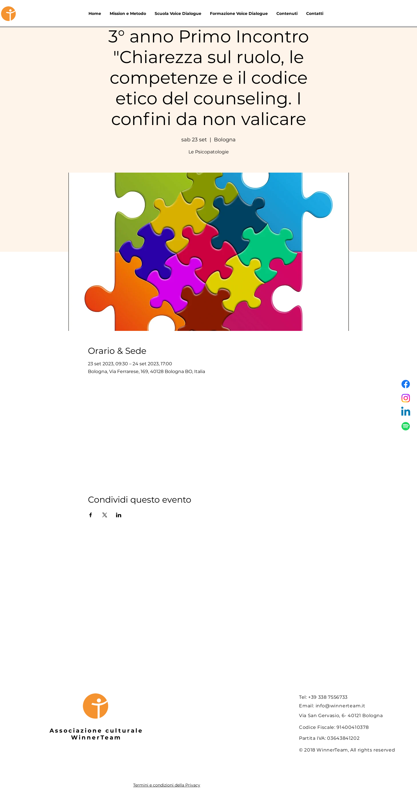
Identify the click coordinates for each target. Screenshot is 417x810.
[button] (287, 13)
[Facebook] (405, 384)
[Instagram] (405, 398)
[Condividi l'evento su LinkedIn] (118, 515)
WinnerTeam (96, 737)
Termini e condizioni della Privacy (166, 785)
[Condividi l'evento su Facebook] (90, 515)
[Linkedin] (405, 412)
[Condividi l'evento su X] (104, 515)
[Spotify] (405, 426)
